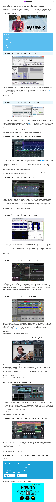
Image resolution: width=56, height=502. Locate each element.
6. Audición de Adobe (9, 42)
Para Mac (31, 464)
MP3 (50, 90)
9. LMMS (7, 47)
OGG (29, 123)
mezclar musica (43, 160)
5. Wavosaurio (8, 40)
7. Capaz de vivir (8, 44)
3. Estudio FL (7, 37)
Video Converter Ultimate (13, 464)
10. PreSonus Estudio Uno (10, 49)
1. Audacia (7, 34)
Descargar (10, 475)
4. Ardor (6, 39)
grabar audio (17, 328)
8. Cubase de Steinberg (9, 45)
